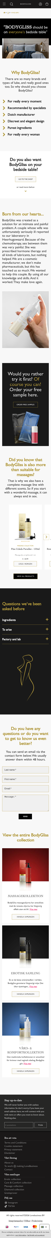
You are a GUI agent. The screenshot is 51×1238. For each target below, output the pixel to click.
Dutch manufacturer (21, 115)
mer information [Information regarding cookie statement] (20, 1235)
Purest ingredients (20, 128)
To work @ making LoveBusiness (21, 1166)
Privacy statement (13, 1150)
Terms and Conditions (15, 1143)
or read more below (26, 187)
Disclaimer (9, 1153)
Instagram (13, 1203)
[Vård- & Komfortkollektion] (25, 1024)
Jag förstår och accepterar (36, 1235)
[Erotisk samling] (25, 946)
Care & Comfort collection (18, 1183)
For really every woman (24, 134)
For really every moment (24, 101)
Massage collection (13, 1186)
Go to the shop (25, 179)
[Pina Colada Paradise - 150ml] (25, 527)
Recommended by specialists (27, 108)
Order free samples (25, 405)
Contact (8, 1170)
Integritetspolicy (16, 1221)
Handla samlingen (25, 917)
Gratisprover (10, 1193)
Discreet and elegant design (26, 121)
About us (8, 1163)
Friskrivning (37, 1221)
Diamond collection (14, 1190)
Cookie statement (13, 1146)
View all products (25, 576)
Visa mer (33, 909)
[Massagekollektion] (25, 869)
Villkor (27, 1221)
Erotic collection (12, 1179)
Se (8, 13)
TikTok (11, 1206)
